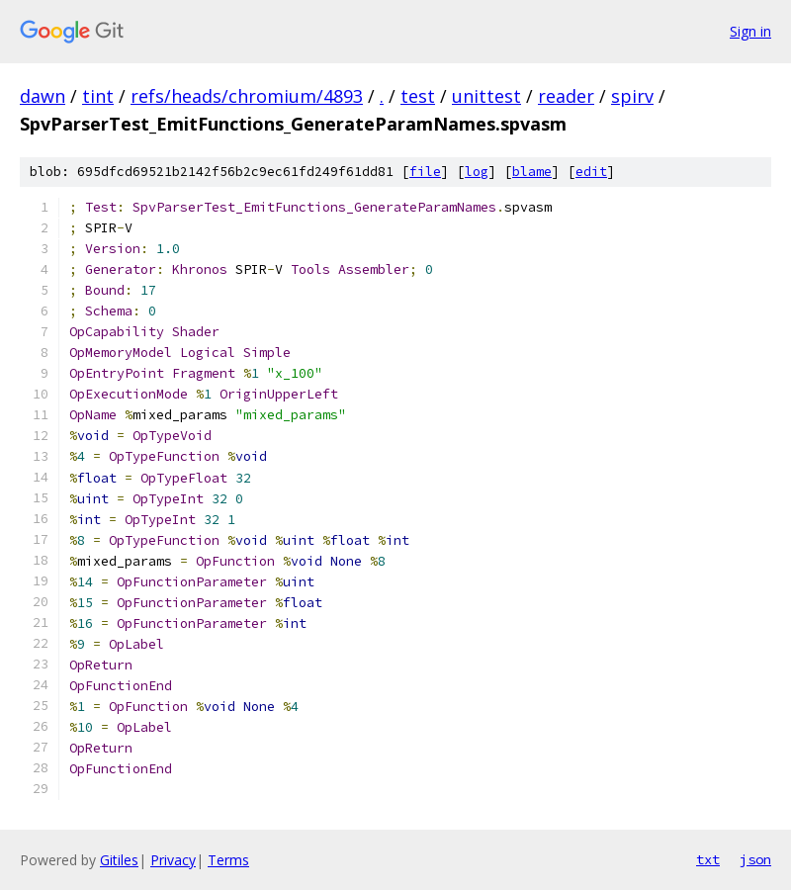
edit (591, 171)
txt (708, 859)
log (476, 171)
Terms (228, 859)
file (425, 171)
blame (532, 171)
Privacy (173, 859)
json (755, 859)
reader (566, 96)
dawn (42, 96)
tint (98, 96)
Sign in (750, 31)
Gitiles (119, 859)
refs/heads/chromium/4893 (247, 96)
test (417, 96)
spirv (632, 96)
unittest (486, 96)
